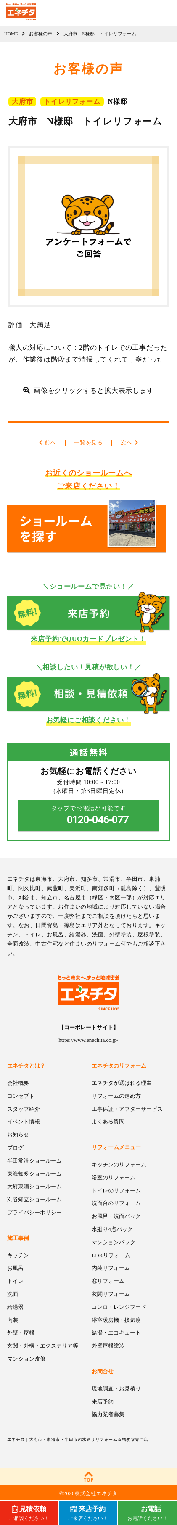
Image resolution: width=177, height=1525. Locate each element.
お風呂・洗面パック (116, 1216)
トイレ (15, 1281)
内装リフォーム (111, 1268)
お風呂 (15, 1268)
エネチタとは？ (26, 1065)
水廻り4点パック (112, 1229)
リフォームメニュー (116, 1147)
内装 (12, 1320)
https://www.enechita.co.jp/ (88, 1040)
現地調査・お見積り (116, 1388)
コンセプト (20, 1096)
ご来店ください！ (88, 1512)
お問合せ (103, 1371)
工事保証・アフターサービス (127, 1109)
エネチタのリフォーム (119, 1065)
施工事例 (18, 1238)
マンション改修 (26, 1359)
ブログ (15, 1147)
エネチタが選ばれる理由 (122, 1083)
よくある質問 (108, 1121)
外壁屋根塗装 (108, 1346)
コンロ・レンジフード (119, 1307)
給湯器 (15, 1307)
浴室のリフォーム (113, 1177)
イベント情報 (23, 1121)
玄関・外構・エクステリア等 (42, 1346)
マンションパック (113, 1242)
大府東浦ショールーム (34, 1186)
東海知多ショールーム (34, 1174)
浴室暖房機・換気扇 (116, 1320)
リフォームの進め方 (116, 1096)
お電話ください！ (147, 1512)
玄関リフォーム (111, 1294)
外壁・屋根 (20, 1332)
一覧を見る (88, 442)
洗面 (12, 1294)
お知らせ (18, 1134)
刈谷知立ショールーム (34, 1199)
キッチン (18, 1255)
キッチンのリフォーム (119, 1164)
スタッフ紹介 (23, 1109)
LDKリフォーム (111, 1255)
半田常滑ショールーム (34, 1161)
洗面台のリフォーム (116, 1203)
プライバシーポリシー (34, 1212)
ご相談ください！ (29, 1512)
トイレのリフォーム (116, 1190)
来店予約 (103, 1401)
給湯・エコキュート (116, 1332)
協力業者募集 (108, 1414)
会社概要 (18, 1083)
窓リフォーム (108, 1281)
